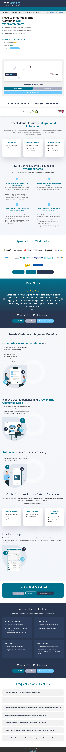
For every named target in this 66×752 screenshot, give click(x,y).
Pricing (17, 9)
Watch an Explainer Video (33, 92)
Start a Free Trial (18, 88)
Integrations (23, 9)
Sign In (61, 9)
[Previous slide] (4, 299)
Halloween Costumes (14, 48)
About (34, 9)
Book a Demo (47, 88)
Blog (30, 9)
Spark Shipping (31, 748)
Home (4, 9)
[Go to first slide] (62, 299)
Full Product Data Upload (20, 632)
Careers (34, 751)
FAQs (31, 751)
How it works (10, 9)
